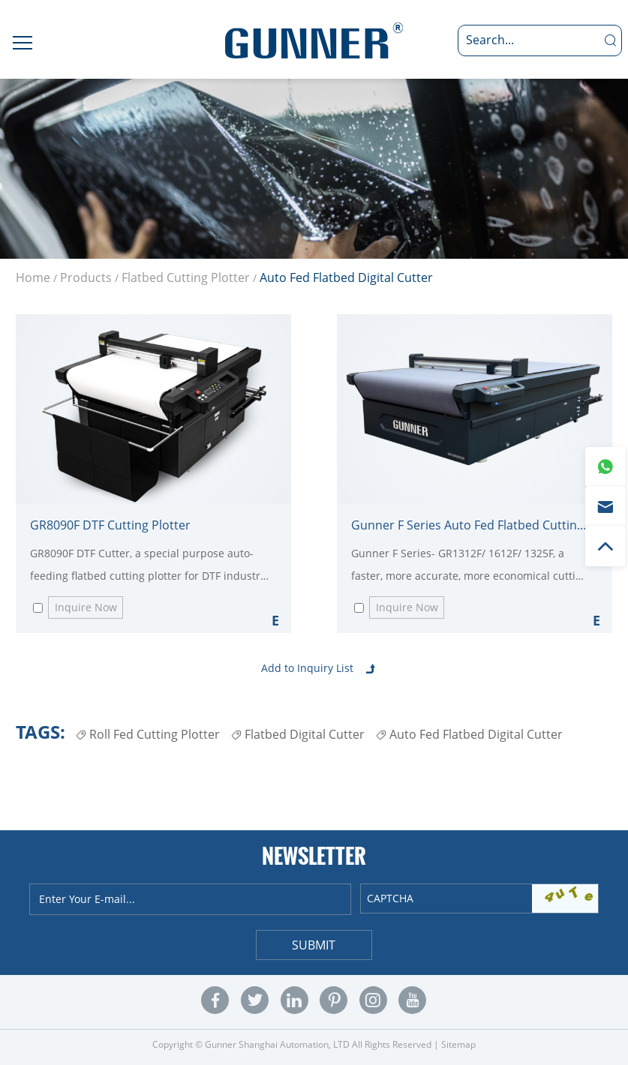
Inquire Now (86, 607)
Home (33, 277)
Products (86, 277)
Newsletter (313, 855)
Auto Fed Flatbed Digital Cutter (346, 277)
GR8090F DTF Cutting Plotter (110, 525)
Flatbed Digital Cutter (298, 734)
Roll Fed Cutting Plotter (148, 734)
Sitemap (458, 1044)
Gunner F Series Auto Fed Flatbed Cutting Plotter (470, 525)
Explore (275, 620)
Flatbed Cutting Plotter (186, 277)
